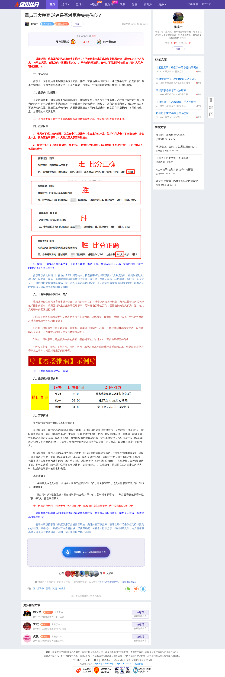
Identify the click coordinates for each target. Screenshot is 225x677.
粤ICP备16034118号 (104, 663)
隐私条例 (106, 660)
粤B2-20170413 (124, 663)
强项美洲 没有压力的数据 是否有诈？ (178, 81)
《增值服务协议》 (128, 582)
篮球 (80, 4)
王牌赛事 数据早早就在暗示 (178, 92)
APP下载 (206, 4)
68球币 (140, 627)
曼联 (48, 588)
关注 (77, 24)
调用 (96, 660)
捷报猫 (109, 4)
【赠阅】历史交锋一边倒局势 (178, 160)
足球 (65, 4)
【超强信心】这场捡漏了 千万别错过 (178, 104)
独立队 (37, 612)
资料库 (148, 4)
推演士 (62, 588)
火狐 (36, 636)
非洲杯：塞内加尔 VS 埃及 (178, 137)
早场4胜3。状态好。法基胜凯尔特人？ (178, 149)
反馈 (87, 660)
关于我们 (77, 660)
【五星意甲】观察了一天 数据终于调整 (178, 69)
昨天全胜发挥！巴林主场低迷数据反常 (178, 183)
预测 (122, 4)
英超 (54, 588)
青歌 (36, 624)
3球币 (85, 552)
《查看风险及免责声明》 (108, 582)
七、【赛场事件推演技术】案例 (50, 371)
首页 (52, 4)
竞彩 (134, 4)
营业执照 (139, 663)
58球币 (140, 614)
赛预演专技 (178, 22)
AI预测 (94, 4)
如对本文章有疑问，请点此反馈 (86, 596)
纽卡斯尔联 (38, 588)
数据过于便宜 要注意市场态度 (178, 115)
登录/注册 (192, 4)
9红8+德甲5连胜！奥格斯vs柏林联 (178, 171)
